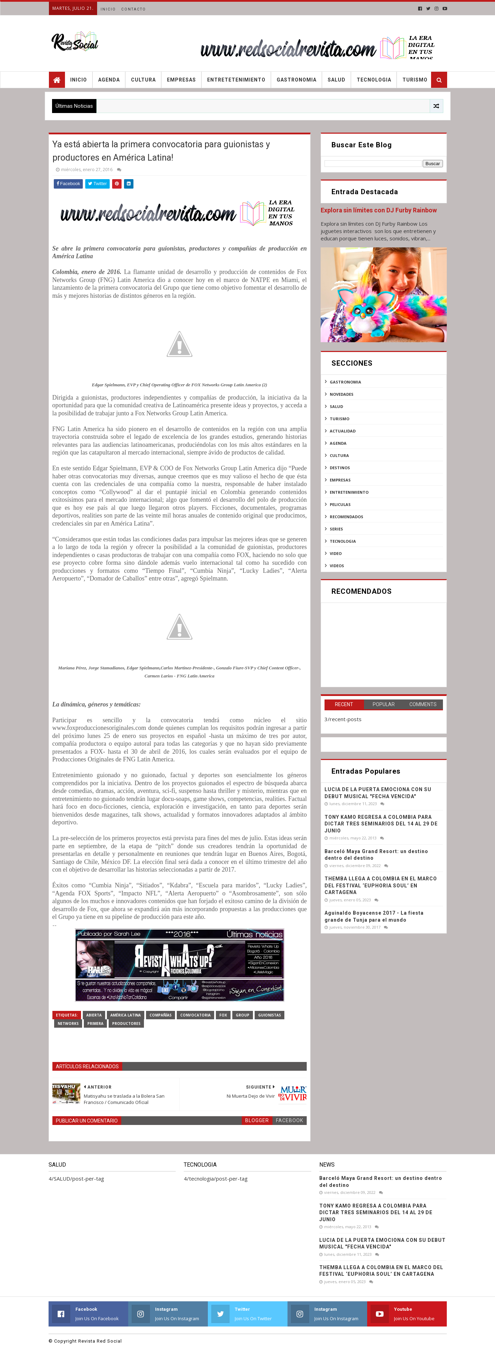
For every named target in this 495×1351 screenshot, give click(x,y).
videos (337, 565)
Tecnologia (374, 80)
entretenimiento (349, 492)
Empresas (181, 80)
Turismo (415, 80)
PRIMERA (95, 1023)
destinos (340, 467)
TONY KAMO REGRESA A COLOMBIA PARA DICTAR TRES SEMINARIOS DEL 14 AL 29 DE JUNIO (381, 823)
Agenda (109, 80)
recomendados (346, 516)
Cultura (143, 80)
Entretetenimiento (236, 80)
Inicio (108, 9)
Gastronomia (296, 80)
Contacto (133, 9)
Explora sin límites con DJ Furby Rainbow (379, 210)
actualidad (343, 431)
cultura (339, 455)
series (336, 529)
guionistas (269, 1015)
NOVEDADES (342, 394)
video (336, 553)
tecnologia (343, 541)
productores (126, 1023)
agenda (338, 443)
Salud (336, 80)
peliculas (340, 504)
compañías (161, 1015)
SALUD (336, 406)
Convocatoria (195, 1015)
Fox (223, 1015)
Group (242, 1015)
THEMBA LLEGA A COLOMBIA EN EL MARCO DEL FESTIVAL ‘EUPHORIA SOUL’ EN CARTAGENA (381, 885)
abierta (94, 1015)
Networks (68, 1023)
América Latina (125, 1015)
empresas (340, 480)
